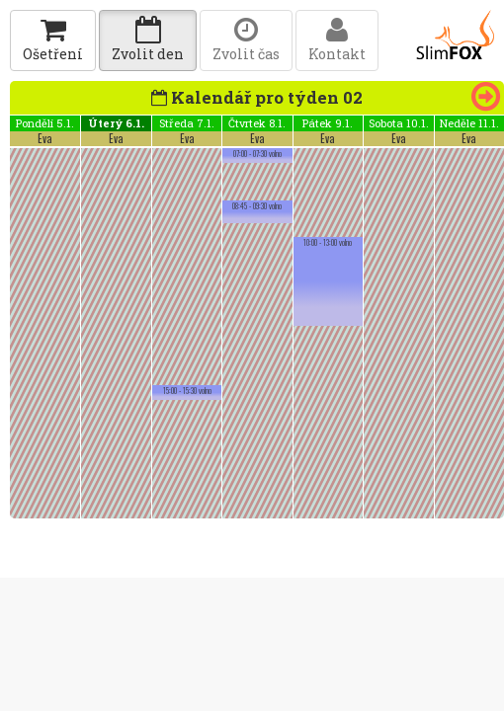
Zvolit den (148, 40)
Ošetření (53, 40)
